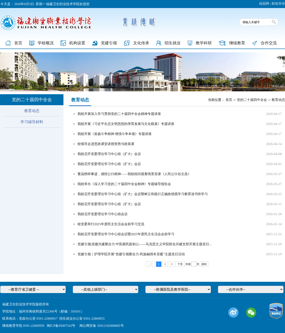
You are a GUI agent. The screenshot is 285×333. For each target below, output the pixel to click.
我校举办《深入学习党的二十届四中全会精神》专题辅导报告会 (124, 184)
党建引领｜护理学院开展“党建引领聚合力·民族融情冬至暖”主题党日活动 (131, 254)
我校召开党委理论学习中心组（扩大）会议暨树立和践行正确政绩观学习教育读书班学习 (142, 194)
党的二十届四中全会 (252, 100)
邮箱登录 (278, 3)
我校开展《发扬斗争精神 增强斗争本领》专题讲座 (114, 134)
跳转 (204, 264)
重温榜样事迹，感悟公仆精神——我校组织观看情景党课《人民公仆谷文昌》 (134, 174)
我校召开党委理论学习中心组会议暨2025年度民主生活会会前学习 (125, 234)
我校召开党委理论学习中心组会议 (102, 214)
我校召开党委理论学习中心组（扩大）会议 (109, 154)
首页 (229, 100)
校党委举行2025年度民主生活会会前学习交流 (110, 224)
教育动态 (31, 111)
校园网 (264, 3)
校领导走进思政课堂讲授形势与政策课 (105, 144)
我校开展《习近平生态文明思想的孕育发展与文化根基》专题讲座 (125, 124)
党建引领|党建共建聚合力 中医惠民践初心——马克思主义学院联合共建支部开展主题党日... (144, 244)
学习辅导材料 (31, 122)
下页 (180, 264)
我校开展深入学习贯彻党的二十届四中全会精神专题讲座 (119, 114)
